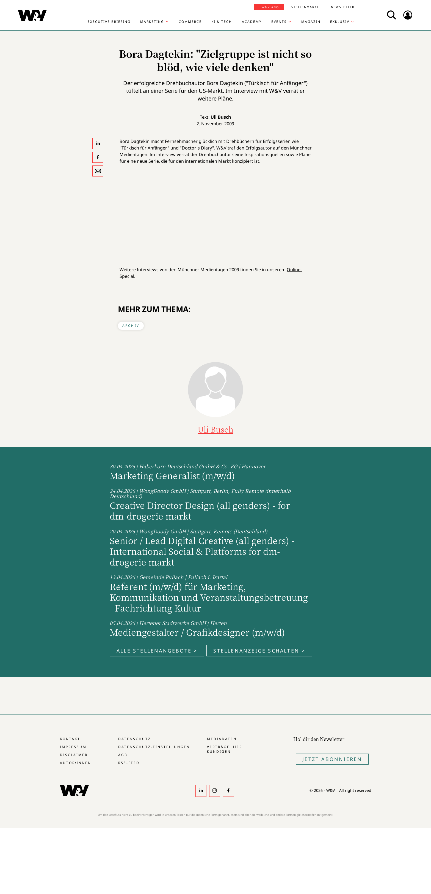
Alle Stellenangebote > (157, 650)
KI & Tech (221, 22)
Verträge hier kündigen (224, 749)
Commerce (190, 22)
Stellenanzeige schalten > (259, 650)
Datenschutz (134, 739)
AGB (123, 754)
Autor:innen (75, 762)
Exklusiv (339, 22)
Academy (252, 22)
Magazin (311, 22)
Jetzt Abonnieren (332, 759)
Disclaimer (74, 754)
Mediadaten (222, 739)
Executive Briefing (109, 22)
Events (279, 22)
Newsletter (342, 7)
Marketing (152, 22)
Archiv (130, 325)
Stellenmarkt (305, 7)
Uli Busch (221, 117)
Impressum (73, 746)
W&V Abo (270, 7)
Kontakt (70, 739)
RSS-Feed (129, 762)
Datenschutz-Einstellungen (154, 746)
